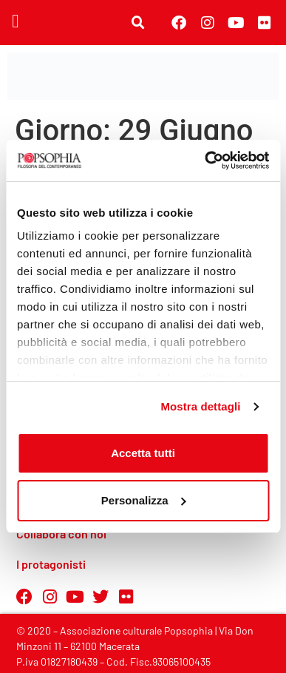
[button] (15, 21)
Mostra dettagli (200, 406)
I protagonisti (51, 564)
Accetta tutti (143, 453)
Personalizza (143, 500)
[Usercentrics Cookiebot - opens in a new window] (205, 160)
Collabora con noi (61, 534)
